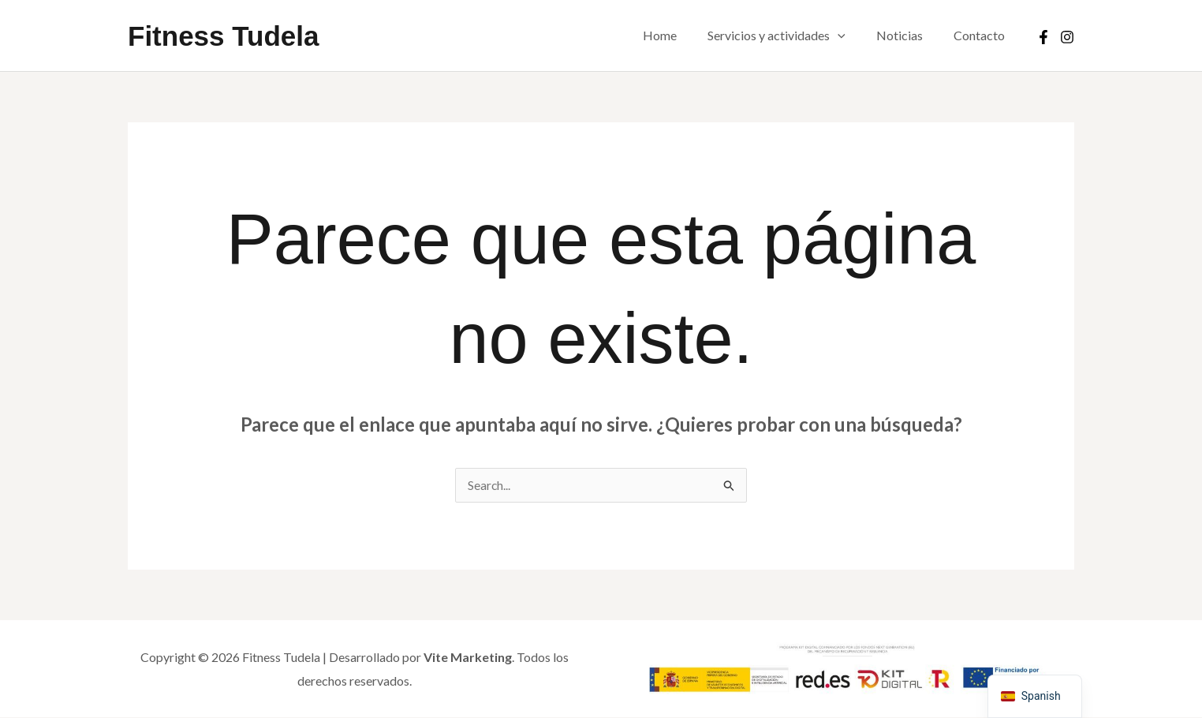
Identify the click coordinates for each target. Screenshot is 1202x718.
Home (679, 35)
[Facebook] (1043, 37)
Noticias (908, 35)
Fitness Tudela (223, 36)
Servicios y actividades (791, 35)
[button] (852, 35)
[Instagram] (1067, 37)
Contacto (982, 35)
